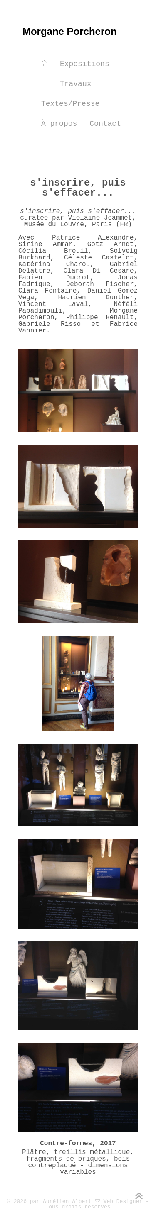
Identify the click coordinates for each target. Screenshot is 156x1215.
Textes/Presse (70, 104)
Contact (105, 124)
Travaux (76, 84)
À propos (59, 124)
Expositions (84, 64)
